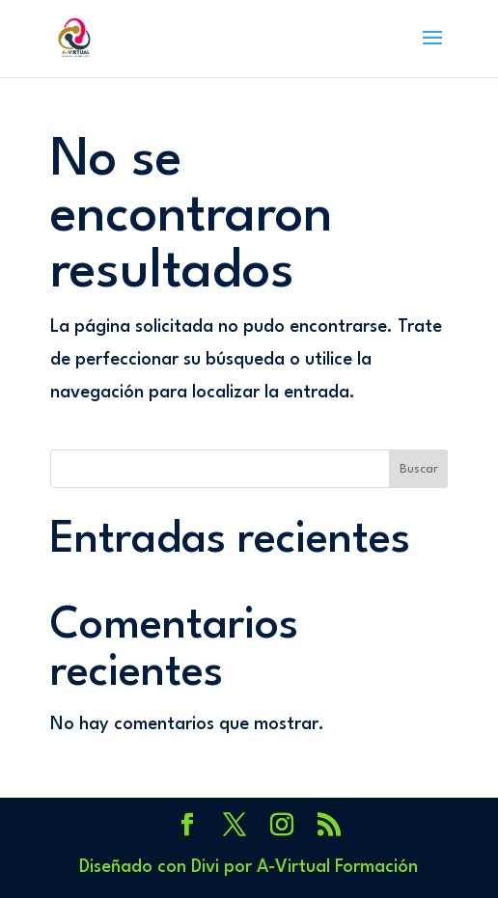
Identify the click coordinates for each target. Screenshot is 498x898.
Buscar (419, 469)
